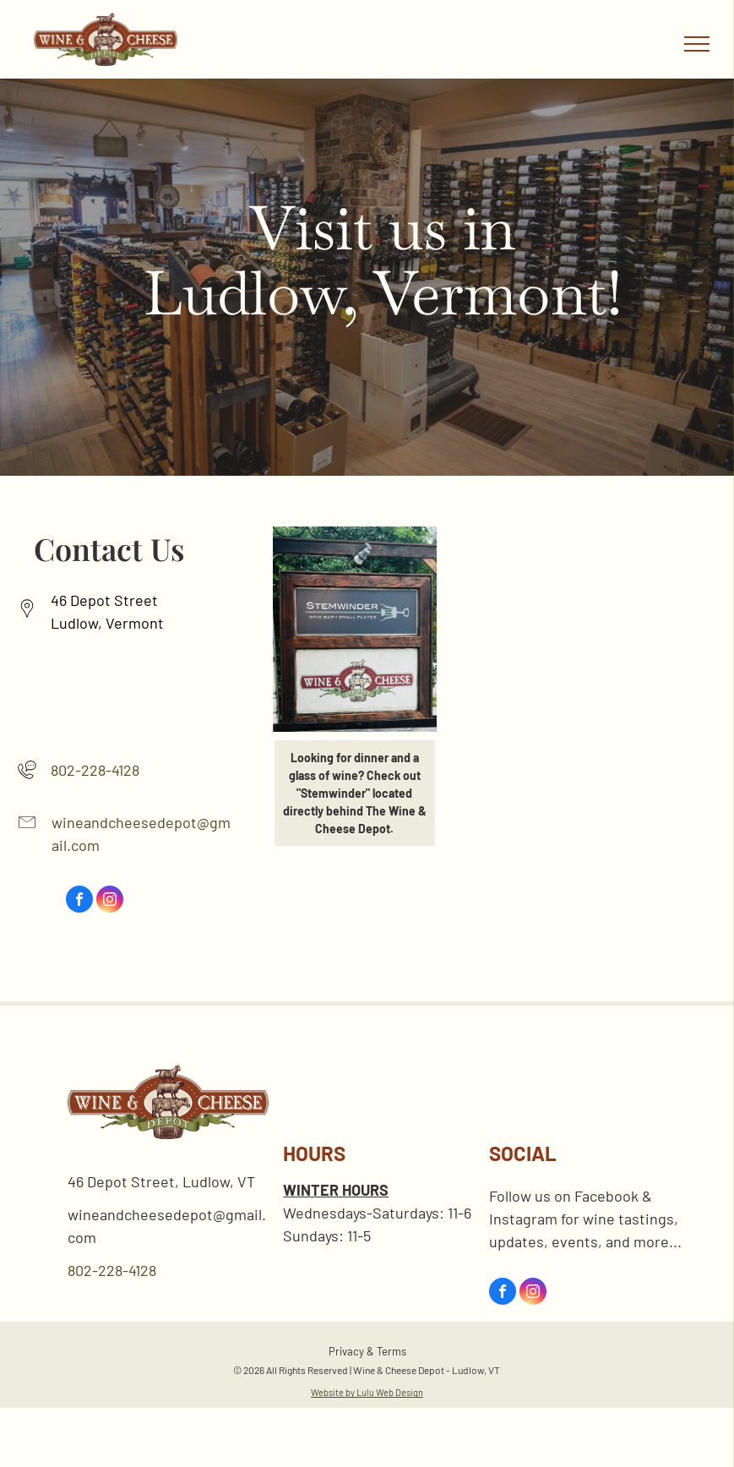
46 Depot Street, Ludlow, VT (161, 1181)
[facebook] (79, 901)
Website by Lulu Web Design (367, 1392)
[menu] (697, 44)
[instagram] (109, 901)
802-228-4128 (95, 770)
